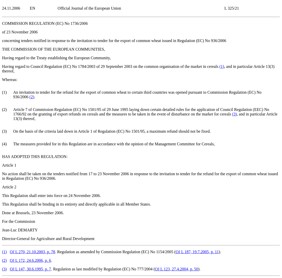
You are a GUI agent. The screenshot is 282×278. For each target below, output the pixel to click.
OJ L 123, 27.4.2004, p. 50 (176, 269)
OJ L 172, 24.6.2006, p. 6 (30, 260)
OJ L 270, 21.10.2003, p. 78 (32, 252)
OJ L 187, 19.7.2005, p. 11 (197, 252)
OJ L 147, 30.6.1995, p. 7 (30, 269)
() (221, 66)
